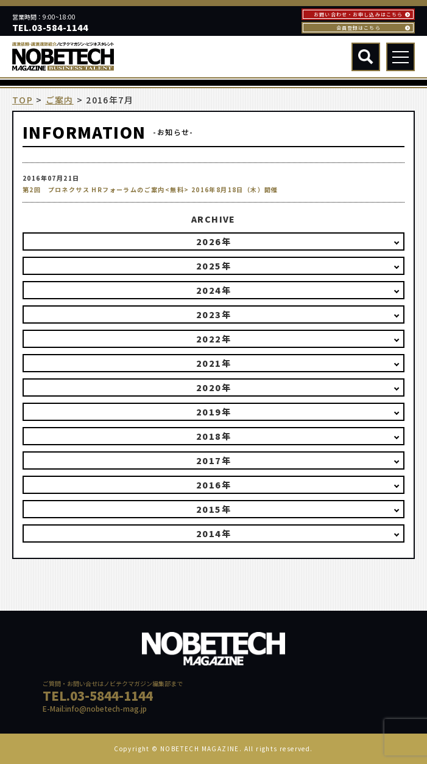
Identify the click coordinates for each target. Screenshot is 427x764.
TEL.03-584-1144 (50, 27)
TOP (22, 100)
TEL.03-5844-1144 (98, 696)
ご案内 (60, 100)
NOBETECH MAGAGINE (95, 664)
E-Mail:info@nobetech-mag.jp (95, 708)
